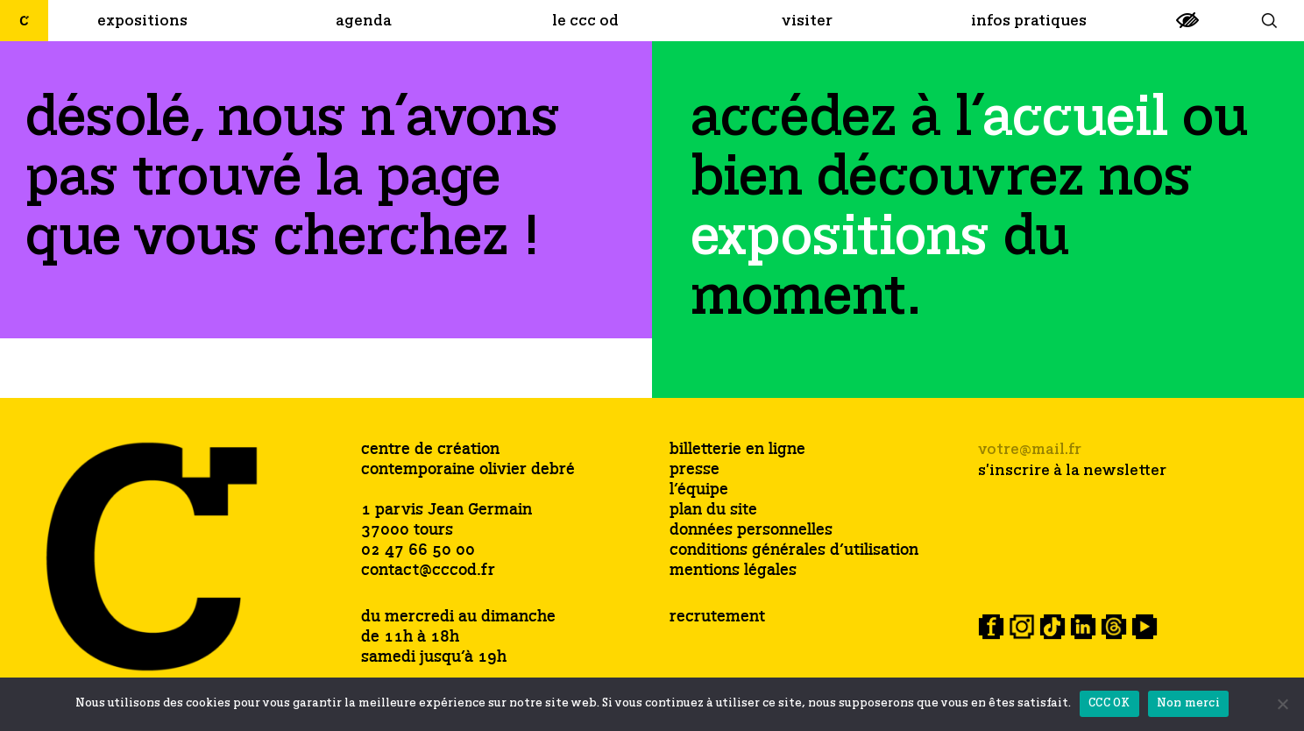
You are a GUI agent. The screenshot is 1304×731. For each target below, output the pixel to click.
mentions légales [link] (733, 571)
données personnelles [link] (751, 531)
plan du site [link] (713, 510)
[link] (1187, 28)
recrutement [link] (717, 617)
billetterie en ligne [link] (737, 450)
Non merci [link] (1188, 703)
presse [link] (694, 470)
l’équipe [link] (699, 490)
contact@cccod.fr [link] (428, 570)
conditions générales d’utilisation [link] (794, 551)
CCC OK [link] (1109, 703)
